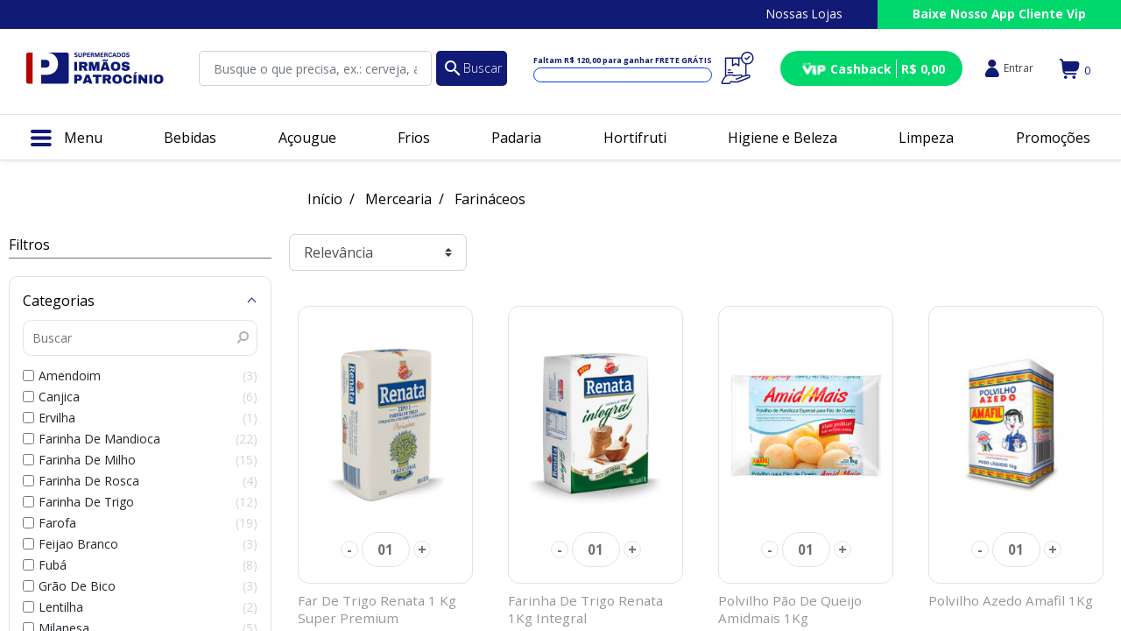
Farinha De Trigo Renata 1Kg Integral (585, 609)
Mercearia (398, 199)
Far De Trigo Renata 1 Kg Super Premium (377, 609)
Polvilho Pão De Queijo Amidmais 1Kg (790, 609)
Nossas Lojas (804, 13)
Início (324, 199)
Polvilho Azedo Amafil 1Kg (1010, 600)
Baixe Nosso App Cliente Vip (999, 13)
